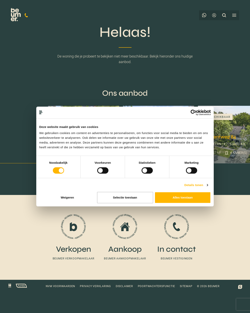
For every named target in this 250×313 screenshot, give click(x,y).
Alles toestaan (183, 197)
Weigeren (67, 197)
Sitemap (186, 286)
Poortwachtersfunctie (156, 286)
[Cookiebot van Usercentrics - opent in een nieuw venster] (193, 112)
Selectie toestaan (125, 197)
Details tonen (193, 185)
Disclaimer (124, 286)
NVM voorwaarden (60, 286)
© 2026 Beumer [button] (208, 286)
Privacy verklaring (95, 286)
